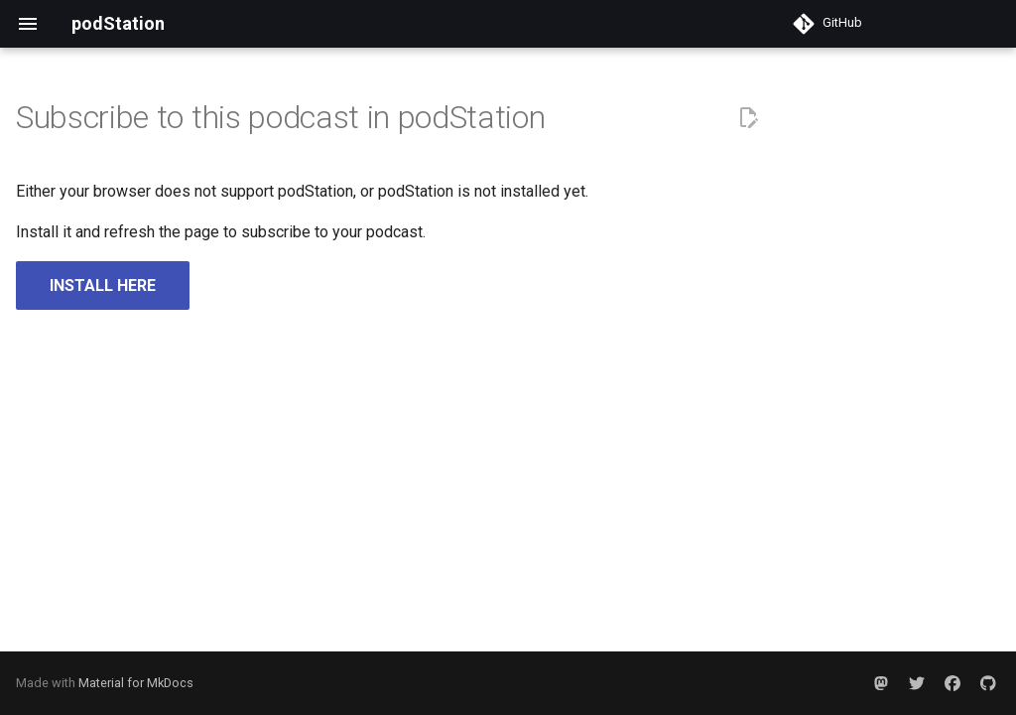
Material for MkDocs (135, 682)
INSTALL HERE (103, 285)
